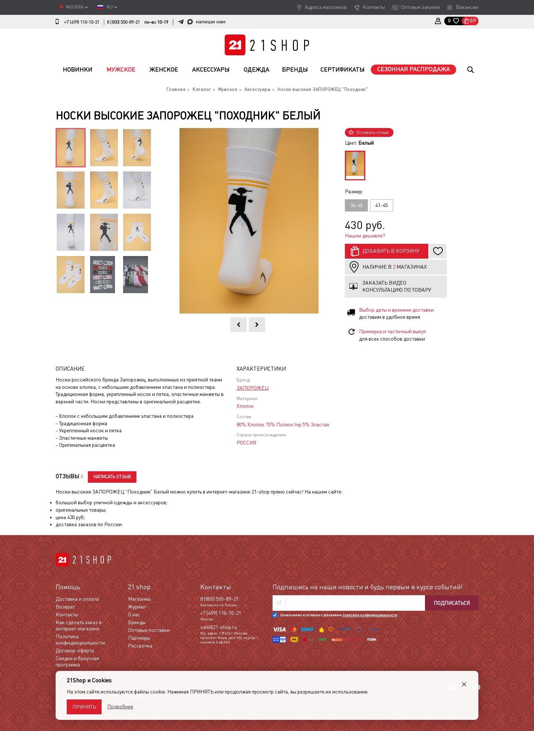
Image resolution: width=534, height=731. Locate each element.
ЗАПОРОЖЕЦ (252, 388)
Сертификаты (342, 69)
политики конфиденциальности (369, 615)
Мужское (120, 69)
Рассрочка (140, 646)
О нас (134, 614)
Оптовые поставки (149, 630)
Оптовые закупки (420, 7)
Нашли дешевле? (365, 236)
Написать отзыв (112, 476)
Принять (84, 707)
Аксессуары (211, 69)
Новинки (77, 69)
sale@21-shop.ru (218, 627)
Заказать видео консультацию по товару (396, 286)
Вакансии (467, 7)
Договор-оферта (75, 650)
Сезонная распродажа (413, 69)
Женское (163, 69)
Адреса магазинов (326, 7)
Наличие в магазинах (394, 267)
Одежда (256, 69)
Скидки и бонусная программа (77, 661)
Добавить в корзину (390, 251)
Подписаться (452, 603)
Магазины (139, 599)
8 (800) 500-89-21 (123, 22)
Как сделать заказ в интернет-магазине (79, 625)
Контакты (374, 7)
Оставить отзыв (372, 132)
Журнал (137, 607)
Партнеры (139, 638)
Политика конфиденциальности (80, 639)
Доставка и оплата (77, 599)
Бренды (295, 69)
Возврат (65, 607)
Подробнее (120, 706)
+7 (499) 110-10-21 (81, 22)
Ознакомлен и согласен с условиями (338, 615)
